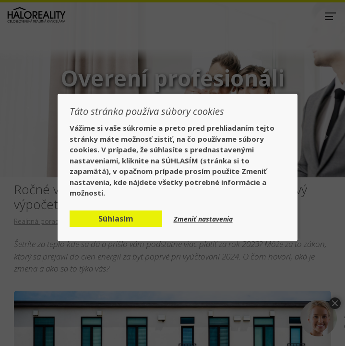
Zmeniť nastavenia (203, 219)
